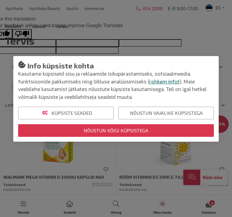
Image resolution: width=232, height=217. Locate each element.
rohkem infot (164, 81)
